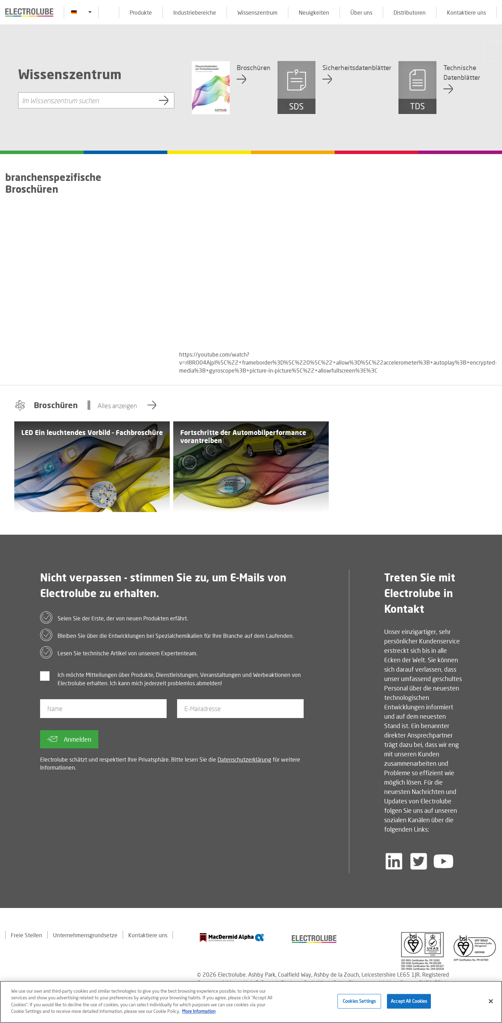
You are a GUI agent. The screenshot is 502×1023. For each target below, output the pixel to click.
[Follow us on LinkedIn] (394, 861)
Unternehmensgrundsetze (85, 935)
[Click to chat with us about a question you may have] (493, 51)
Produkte (141, 12)
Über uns (361, 12)
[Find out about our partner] (232, 937)
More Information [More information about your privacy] (198, 1011)
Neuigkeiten (314, 12)
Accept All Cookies (409, 1001)
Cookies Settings (359, 1001)
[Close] (491, 1001)
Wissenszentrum (257, 12)
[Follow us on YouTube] (443, 861)
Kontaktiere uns (466, 12)
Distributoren (410, 12)
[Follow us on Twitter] (418, 861)
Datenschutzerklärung (244, 759)
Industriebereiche (194, 12)
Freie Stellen (26, 935)
